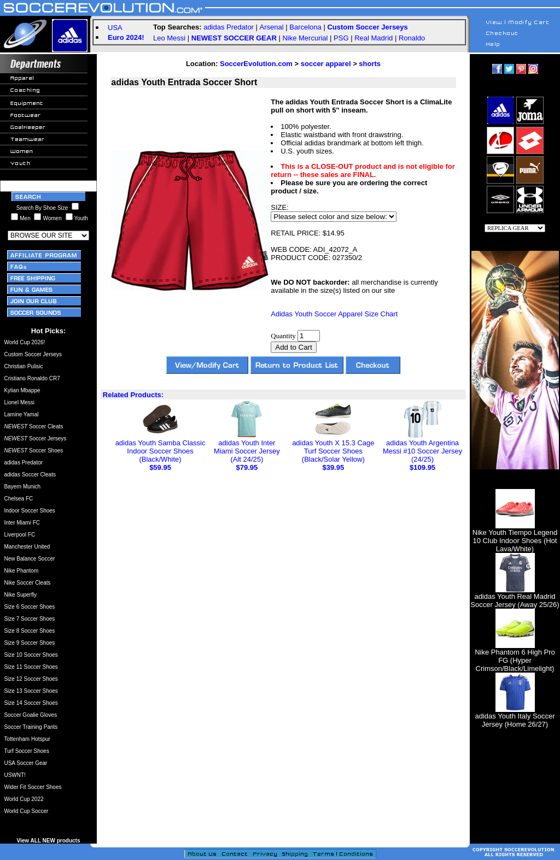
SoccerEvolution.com (256, 64)
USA (115, 27)
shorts (370, 64)
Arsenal (272, 27)
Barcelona (305, 27)
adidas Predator (228, 27)
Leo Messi (169, 38)
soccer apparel (326, 64)
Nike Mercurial (305, 38)
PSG (341, 38)
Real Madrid (373, 38)
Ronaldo (412, 38)
